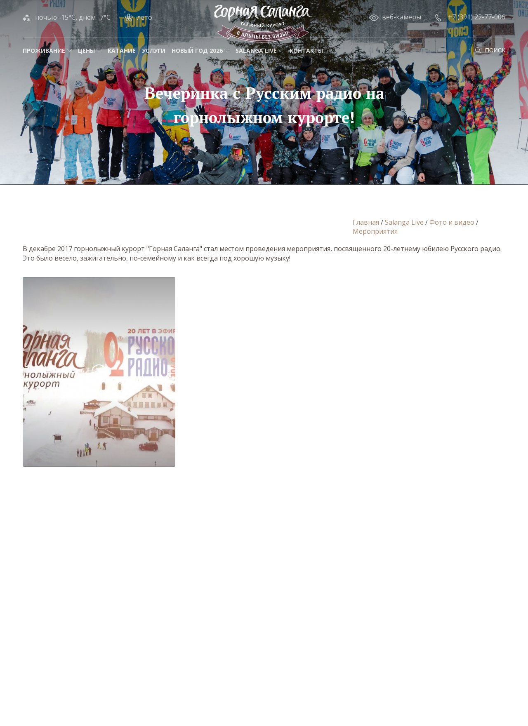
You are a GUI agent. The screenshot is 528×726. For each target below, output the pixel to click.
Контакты (306, 50)
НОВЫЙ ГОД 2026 (197, 50)
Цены (86, 50)
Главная (366, 222)
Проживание (44, 50)
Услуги (153, 50)
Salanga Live (256, 50)
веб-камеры (401, 16)
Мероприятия (375, 231)
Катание (122, 50)
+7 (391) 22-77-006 (476, 16)
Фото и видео (451, 222)
